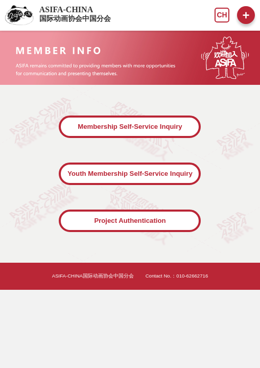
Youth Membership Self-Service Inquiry (130, 173)
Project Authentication (130, 220)
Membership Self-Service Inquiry (130, 126)
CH (222, 15)
